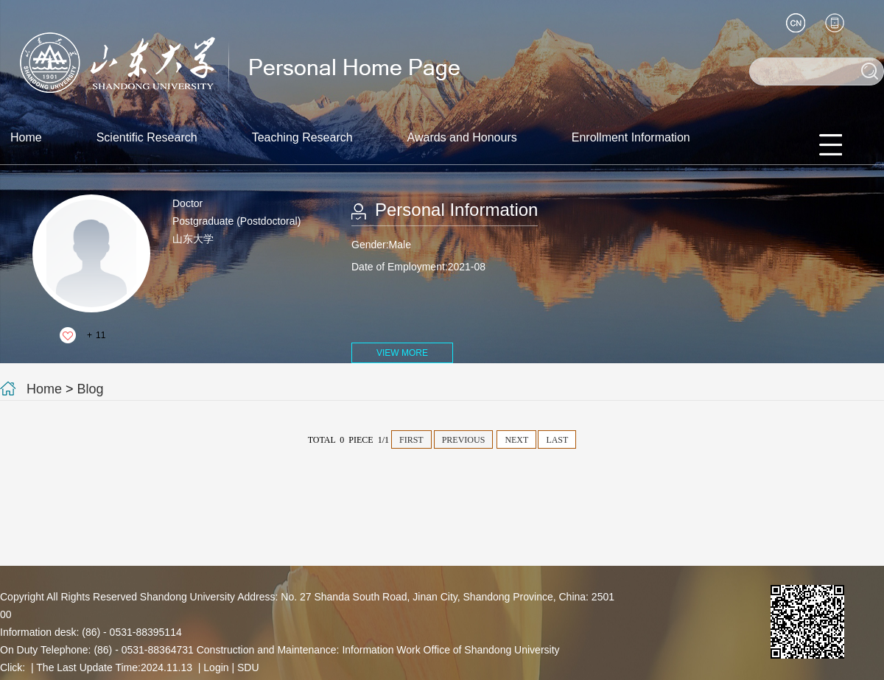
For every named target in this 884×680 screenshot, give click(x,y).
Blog (90, 389)
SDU (248, 667)
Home (26, 137)
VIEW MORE (402, 353)
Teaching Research (302, 137)
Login (215, 667)
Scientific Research (147, 137)
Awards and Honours (462, 137)
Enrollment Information (631, 137)
